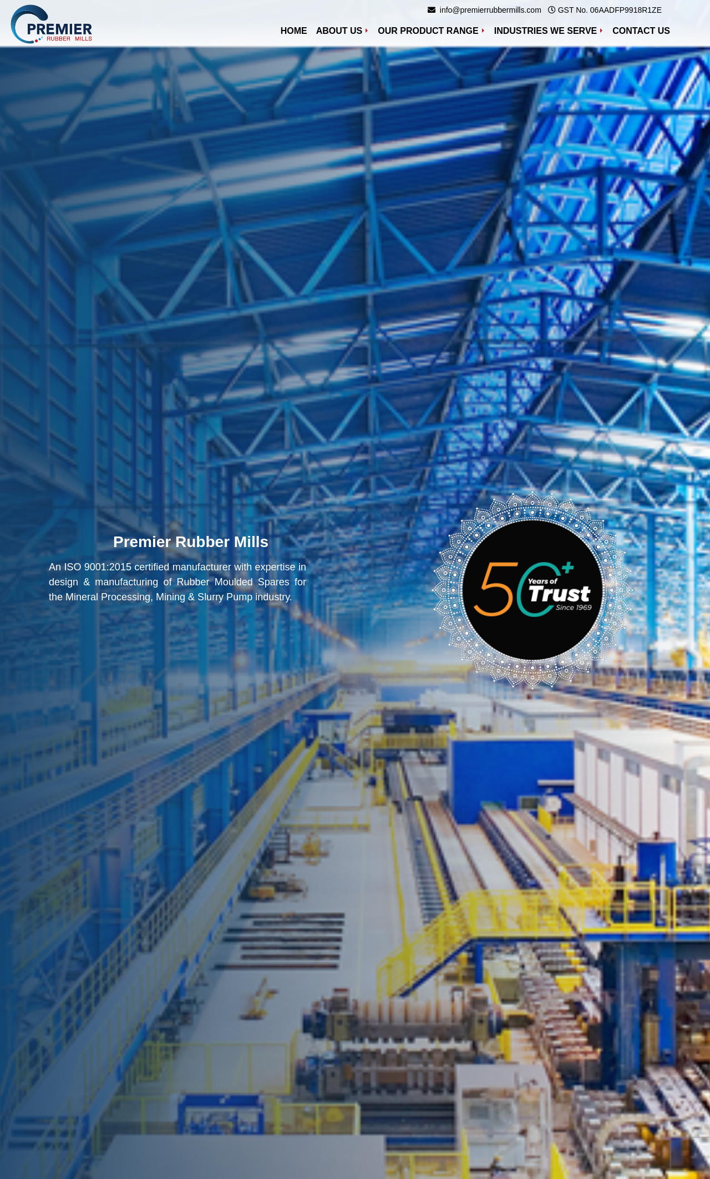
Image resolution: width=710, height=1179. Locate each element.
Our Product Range (428, 31)
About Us (339, 31)
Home (296, 30)
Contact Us (641, 31)
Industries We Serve (545, 31)
